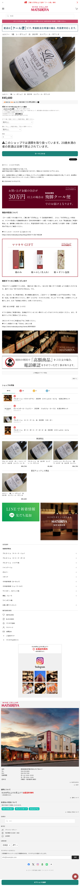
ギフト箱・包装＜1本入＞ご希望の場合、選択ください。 (18, 119)
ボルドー (5, 572)
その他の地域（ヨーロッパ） (12, 581)
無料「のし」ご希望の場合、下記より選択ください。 (17, 126)
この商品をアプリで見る (40, 373)
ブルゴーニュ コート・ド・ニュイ (14, 553)
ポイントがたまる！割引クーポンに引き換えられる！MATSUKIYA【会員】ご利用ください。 (40, 21)
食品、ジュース (7, 595)
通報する (74, 378)
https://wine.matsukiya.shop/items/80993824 (18, 326)
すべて (9, 390)
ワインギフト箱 (7, 600)
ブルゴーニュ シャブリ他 (11, 563)
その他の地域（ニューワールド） (13, 586)
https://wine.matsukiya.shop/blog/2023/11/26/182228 (22, 235)
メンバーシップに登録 (9, 109)
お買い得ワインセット (9, 605)
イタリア (5, 577)
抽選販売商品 (7, 548)
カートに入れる (40, 153)
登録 (75, 857)
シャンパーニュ (7, 567)
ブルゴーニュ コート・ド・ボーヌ (14, 558)
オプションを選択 (40, 882)
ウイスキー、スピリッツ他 (11, 591)
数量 (3, 134)
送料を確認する (19, 113)
